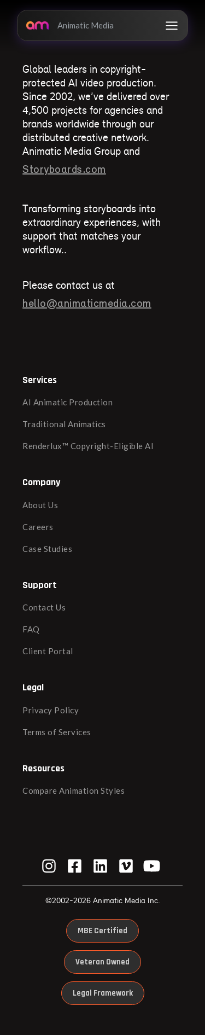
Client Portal (47, 651)
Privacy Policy (50, 710)
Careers (38, 527)
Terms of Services (56, 732)
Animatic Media (70, 25)
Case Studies (47, 549)
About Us (40, 505)
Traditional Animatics (64, 424)
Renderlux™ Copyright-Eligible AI (88, 446)
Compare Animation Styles (73, 790)
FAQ (31, 629)
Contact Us (44, 607)
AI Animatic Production (67, 402)
